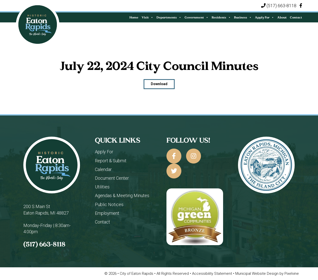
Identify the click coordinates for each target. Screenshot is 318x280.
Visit (147, 17)
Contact (296, 17)
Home (133, 17)
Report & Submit (110, 160)
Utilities (102, 186)
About (282, 17)
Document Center (112, 178)
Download (159, 84)
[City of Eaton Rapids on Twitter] (173, 171)
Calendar (103, 169)
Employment (107, 213)
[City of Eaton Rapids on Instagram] (193, 156)
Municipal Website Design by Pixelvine (267, 273)
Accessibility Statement (212, 273)
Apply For (264, 17)
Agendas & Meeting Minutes (122, 195)
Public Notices (109, 204)
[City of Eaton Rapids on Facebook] (173, 156)
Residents (221, 17)
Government (196, 17)
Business (243, 17)
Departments (169, 17)
